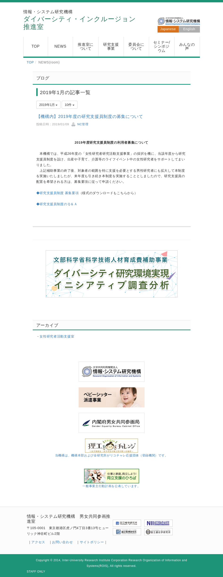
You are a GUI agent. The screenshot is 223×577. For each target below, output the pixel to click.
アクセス (38, 542)
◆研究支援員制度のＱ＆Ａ (56, 204)
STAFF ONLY (36, 571)
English (189, 29)
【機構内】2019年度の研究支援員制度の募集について (89, 116)
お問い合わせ (62, 542)
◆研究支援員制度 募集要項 (57, 193)
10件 (69, 105)
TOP (30, 62)
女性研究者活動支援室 (57, 336)
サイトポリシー (92, 542)
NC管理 (80, 124)
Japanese (168, 29)
